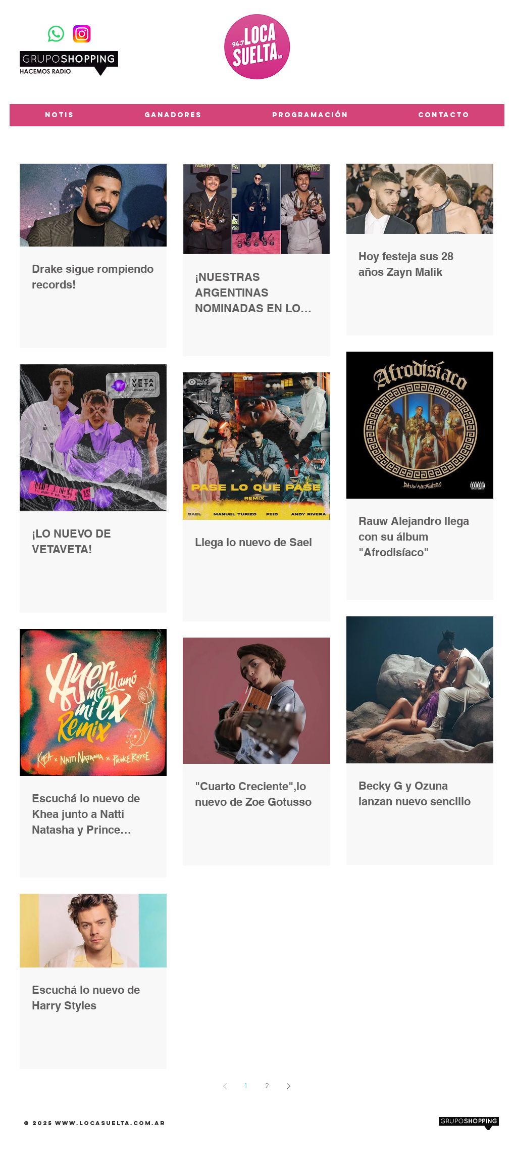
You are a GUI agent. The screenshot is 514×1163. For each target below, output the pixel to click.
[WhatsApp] (56, 34)
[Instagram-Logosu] (82, 34)
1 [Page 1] (246, 1086)
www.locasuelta (92, 1123)
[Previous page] (225, 1086)
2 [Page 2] (267, 1086)
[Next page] (288, 1086)
